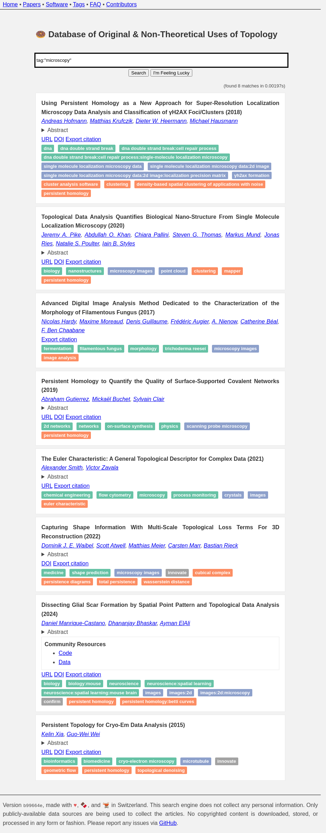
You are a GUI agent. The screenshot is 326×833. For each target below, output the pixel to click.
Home (10, 4)
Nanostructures (85, 271)
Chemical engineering (67, 495)
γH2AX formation (251, 175)
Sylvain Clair (149, 399)
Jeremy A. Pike (61, 235)
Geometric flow (60, 770)
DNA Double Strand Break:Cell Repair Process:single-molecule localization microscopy (136, 157)
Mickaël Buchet (111, 399)
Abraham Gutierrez (65, 399)
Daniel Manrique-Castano (73, 623)
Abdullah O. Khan (108, 235)
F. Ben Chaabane (63, 330)
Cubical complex (213, 572)
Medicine (54, 572)
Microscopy (152, 495)
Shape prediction (90, 572)
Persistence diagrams (67, 581)
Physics (169, 426)
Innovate (177, 572)
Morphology (143, 348)
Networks (89, 426)
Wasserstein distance (166, 581)
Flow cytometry (115, 495)
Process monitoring (194, 495)
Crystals (232, 495)
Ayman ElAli (175, 623)
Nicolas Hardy (58, 321)
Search (138, 73)
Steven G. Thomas (197, 235)
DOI (59, 139)
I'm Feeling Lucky (171, 73)
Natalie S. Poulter (77, 244)
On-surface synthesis (130, 426)
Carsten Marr (184, 546)
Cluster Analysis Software (71, 184)
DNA (48, 148)
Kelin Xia (52, 734)
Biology (52, 271)
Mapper (232, 271)
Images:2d (180, 692)
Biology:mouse (84, 683)
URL (46, 139)
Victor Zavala (102, 468)
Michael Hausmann (214, 121)
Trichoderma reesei (185, 348)
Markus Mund (242, 235)
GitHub (168, 823)
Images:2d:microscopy (225, 692)
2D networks (57, 426)
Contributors (121, 4)
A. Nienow (224, 321)
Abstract (57, 130)
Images (258, 495)
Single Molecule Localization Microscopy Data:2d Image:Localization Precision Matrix (135, 175)
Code (65, 653)
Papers (32, 4)
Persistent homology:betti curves (158, 701)
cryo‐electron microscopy (146, 761)
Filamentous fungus (101, 348)
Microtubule (196, 761)
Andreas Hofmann (64, 121)
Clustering (117, 184)
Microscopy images (131, 271)
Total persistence (117, 581)
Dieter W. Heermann (161, 121)
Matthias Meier (146, 546)
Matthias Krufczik (111, 121)
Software (57, 4)
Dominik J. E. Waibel (67, 546)
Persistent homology (66, 193)
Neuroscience (124, 683)
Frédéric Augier (190, 321)
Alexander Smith (61, 468)
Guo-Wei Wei (83, 734)
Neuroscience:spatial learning (179, 683)
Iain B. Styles (118, 244)
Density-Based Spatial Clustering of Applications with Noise (200, 184)
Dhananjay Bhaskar (132, 623)
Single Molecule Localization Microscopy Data (93, 166)
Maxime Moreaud (101, 321)
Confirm (52, 701)
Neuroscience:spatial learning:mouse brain (90, 692)
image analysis (60, 357)
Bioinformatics (59, 761)
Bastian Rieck (221, 546)
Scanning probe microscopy (217, 426)
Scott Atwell (110, 546)
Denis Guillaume (146, 321)
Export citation (83, 139)
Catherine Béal (259, 321)
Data (65, 662)
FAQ (95, 4)
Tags (79, 4)
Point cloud (173, 271)
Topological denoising (161, 770)
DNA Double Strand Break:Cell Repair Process (169, 148)
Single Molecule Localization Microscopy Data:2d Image (209, 166)
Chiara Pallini (152, 235)
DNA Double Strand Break (86, 148)
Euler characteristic (65, 504)
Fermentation (58, 348)
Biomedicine (97, 761)
